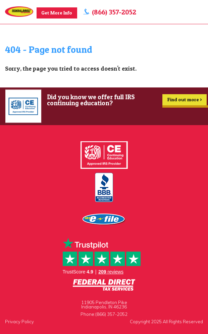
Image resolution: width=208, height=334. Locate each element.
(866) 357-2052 (114, 12)
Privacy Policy (19, 321)
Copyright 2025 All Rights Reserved (166, 321)
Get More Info (56, 13)
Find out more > (184, 101)
